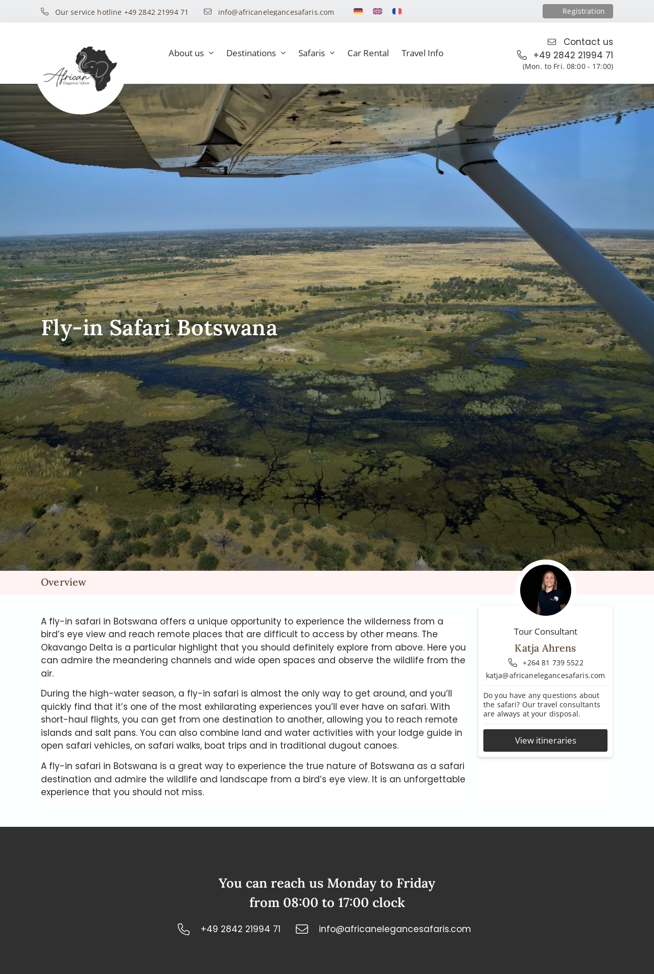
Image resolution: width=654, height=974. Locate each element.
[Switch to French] (397, 11)
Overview (64, 581)
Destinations (256, 53)
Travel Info (422, 53)
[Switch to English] (377, 11)
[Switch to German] (358, 11)
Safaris (316, 53)
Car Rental (368, 53)
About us (191, 53)
